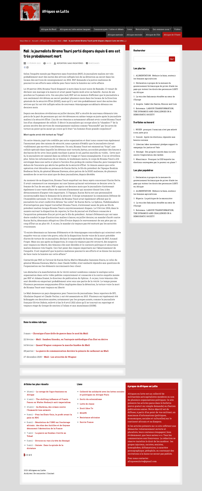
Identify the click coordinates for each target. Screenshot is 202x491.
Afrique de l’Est (153, 34)
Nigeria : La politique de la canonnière (154, 198)
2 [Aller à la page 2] (26, 455)
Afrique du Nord (48, 29)
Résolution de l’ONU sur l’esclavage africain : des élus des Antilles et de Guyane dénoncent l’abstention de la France (48, 425)
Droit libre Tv (86, 408)
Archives (28, 473)
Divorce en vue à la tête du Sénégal (52, 440)
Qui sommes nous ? (162, 29)
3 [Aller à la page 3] (27, 455)
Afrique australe (115, 34)
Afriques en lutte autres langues (75, 29)
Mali (59, 41)
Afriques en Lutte (44, 12)
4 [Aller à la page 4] (29, 455)
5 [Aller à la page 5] (31, 455)
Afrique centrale (134, 34)
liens (129, 29)
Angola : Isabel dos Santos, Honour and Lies (156, 104)
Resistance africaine (90, 417)
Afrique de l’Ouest (172, 34)
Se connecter (40, 473)
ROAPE (83, 413)
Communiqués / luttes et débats (109, 29)
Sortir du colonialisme (91, 399)
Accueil (35, 41)
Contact (50, 473)
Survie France (87, 422)
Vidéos (177, 29)
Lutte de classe (87, 404)
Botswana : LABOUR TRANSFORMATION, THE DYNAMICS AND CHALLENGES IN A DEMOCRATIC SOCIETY (153, 111)
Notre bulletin (142, 29)
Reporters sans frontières (70, 63)
